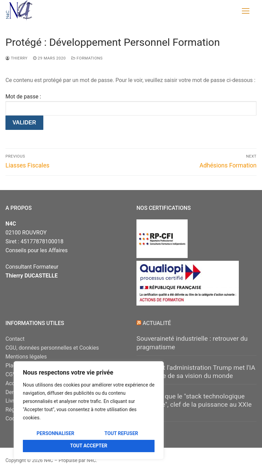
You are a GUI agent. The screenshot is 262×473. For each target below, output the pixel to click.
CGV (10, 374)
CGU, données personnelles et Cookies (52, 347)
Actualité (157, 323)
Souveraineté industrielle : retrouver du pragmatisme (192, 343)
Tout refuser (121, 433)
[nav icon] (246, 11)
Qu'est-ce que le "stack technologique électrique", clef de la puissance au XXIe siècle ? (194, 404)
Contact (15, 339)
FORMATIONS (87, 58)
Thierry (16, 58)
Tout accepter (88, 445)
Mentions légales (26, 356)
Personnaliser (55, 433)
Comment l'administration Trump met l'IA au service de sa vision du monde (195, 372)
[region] (89, 410)
